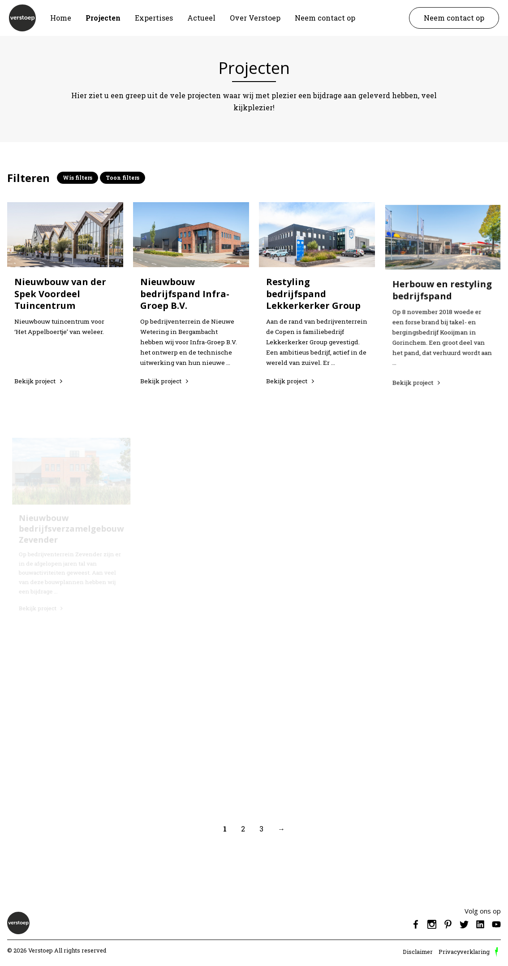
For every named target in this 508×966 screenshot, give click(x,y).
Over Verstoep (255, 17)
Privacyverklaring (464, 951)
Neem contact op (325, 17)
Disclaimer (418, 951)
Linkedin (480, 924)
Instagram (431, 924)
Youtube (496, 924)
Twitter (464, 924)
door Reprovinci (496, 952)
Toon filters (122, 177)
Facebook (415, 924)
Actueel (201, 17)
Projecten (103, 17)
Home (60, 17)
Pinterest (447, 924)
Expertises (154, 17)
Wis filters (77, 177)
